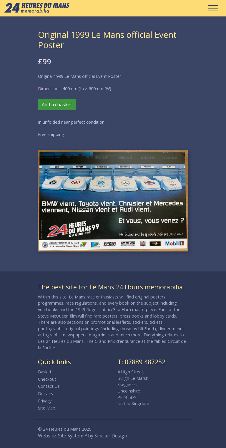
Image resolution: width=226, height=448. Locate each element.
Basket (44, 372)
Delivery (45, 393)
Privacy (44, 401)
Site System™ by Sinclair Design (92, 435)
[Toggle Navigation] (213, 8)
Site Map (46, 408)
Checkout (47, 379)
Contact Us (49, 386)
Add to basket (57, 104)
